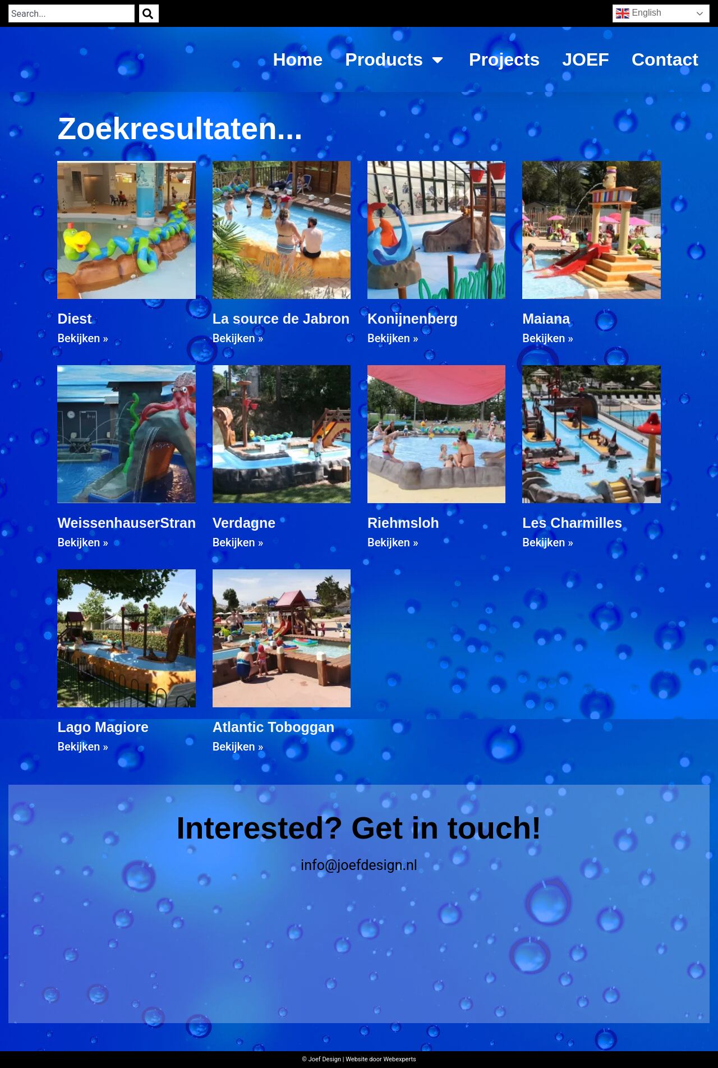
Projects (504, 59)
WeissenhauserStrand (130, 523)
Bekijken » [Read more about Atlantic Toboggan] (238, 746)
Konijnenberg (412, 318)
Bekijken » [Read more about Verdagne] (238, 542)
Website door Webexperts (381, 1059)
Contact (665, 59)
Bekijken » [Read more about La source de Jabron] (238, 338)
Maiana (546, 318)
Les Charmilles (572, 523)
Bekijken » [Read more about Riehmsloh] (392, 542)
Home (298, 59)
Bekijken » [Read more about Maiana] (547, 338)
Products (396, 59)
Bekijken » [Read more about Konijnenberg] (392, 338)
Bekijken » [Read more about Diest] (82, 338)
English (638, 13)
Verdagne (244, 523)
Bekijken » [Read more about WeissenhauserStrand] (82, 542)
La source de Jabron (281, 318)
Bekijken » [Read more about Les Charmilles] (547, 542)
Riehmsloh (403, 523)
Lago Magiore (103, 727)
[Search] (149, 13)
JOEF (585, 59)
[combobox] (71, 13)
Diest (74, 318)
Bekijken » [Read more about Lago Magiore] (82, 746)
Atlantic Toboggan (274, 727)
